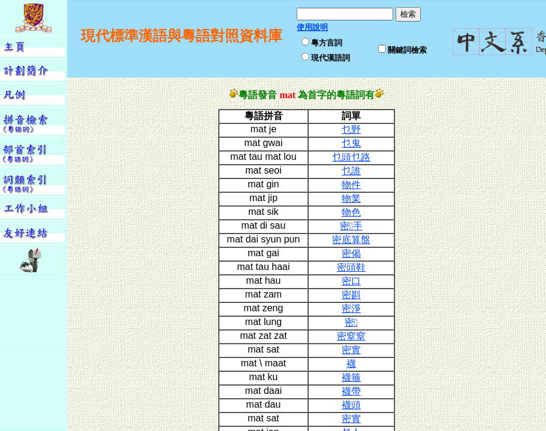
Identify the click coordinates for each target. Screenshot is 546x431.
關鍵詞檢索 (407, 49)
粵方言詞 (326, 42)
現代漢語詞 (330, 57)
